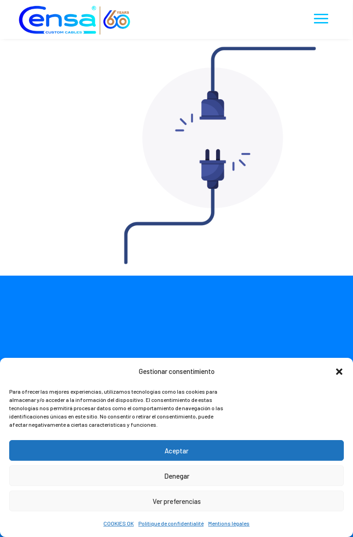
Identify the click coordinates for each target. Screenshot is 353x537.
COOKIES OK (118, 523)
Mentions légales (229, 523)
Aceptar (176, 451)
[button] (339, 371)
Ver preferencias (177, 501)
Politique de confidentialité (171, 523)
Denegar (176, 476)
